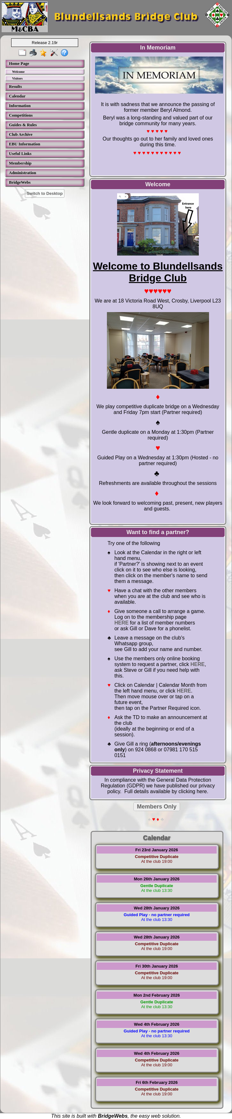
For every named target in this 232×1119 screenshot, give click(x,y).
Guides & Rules (23, 124)
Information (20, 105)
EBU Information (24, 144)
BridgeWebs (20, 182)
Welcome (18, 71)
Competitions (21, 115)
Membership (20, 163)
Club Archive (21, 134)
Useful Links (20, 153)
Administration (22, 172)
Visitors (17, 78)
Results (15, 86)
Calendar (17, 96)
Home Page (19, 63)
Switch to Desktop (45, 193)
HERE (121, 622)
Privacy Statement (158, 771)
